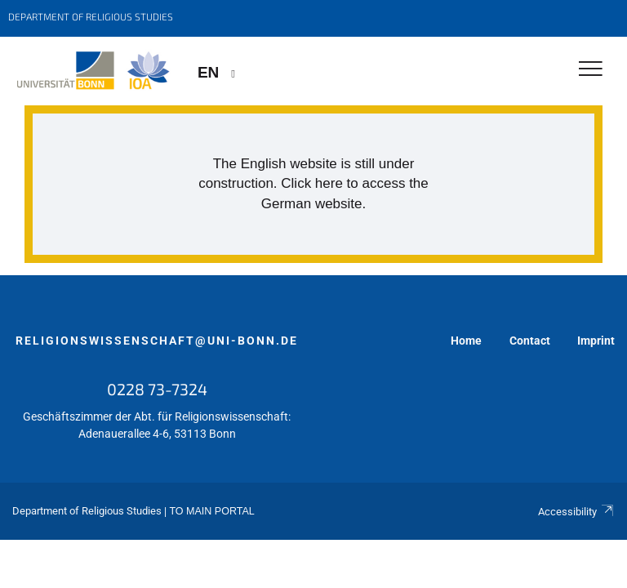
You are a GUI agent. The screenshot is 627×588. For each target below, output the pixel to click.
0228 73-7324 (157, 389)
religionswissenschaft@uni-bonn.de (157, 340)
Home (466, 340)
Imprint (596, 340)
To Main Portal (211, 511)
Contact (529, 340)
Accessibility (576, 512)
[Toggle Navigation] (591, 70)
